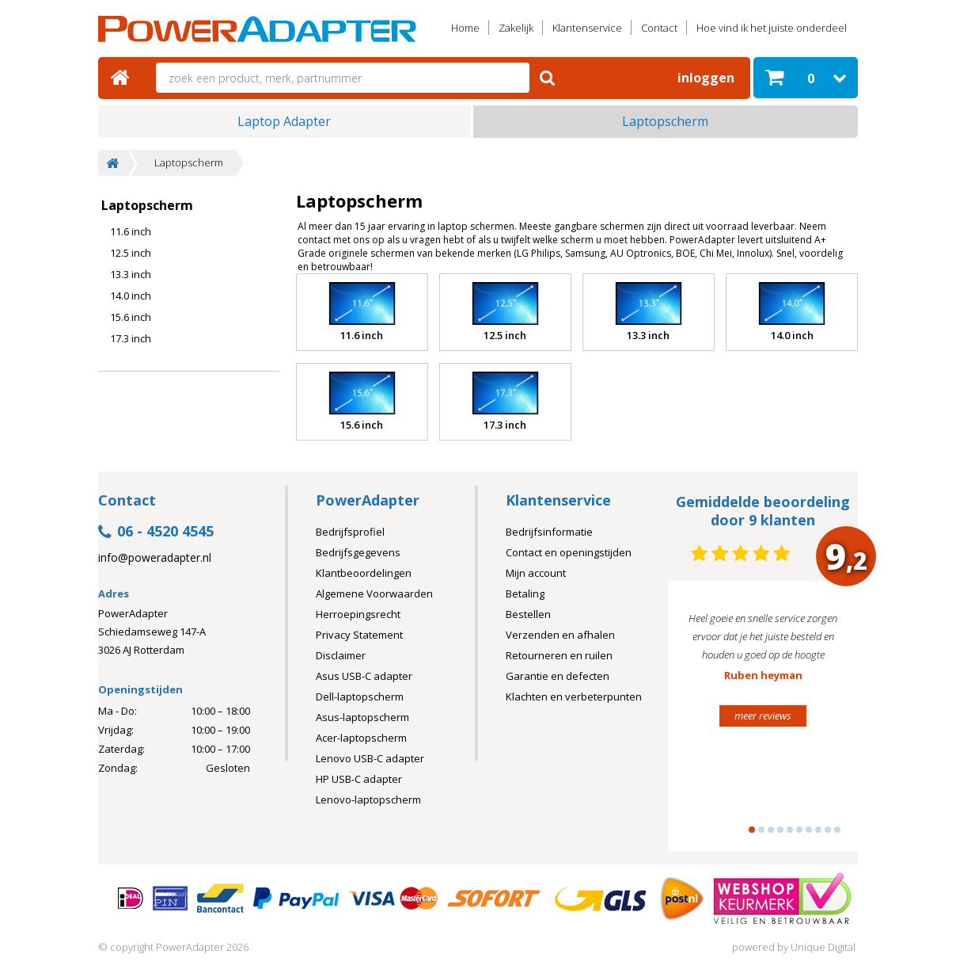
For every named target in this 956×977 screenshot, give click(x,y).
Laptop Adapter (284, 121)
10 (837, 829)
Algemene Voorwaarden (374, 593)
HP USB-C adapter (359, 779)
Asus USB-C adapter (364, 676)
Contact (659, 28)
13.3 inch (130, 274)
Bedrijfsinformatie (549, 532)
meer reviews (762, 715)
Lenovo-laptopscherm (368, 799)
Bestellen (528, 614)
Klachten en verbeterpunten (574, 696)
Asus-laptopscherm (362, 717)
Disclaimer (341, 655)
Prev (704, 722)
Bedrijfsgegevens (358, 552)
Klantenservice (587, 28)
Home (465, 28)
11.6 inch (130, 231)
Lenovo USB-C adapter (370, 758)
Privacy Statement (359, 635)
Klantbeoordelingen (364, 573)
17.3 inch (130, 338)
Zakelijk (516, 28)
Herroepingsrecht (358, 614)
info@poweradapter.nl (154, 557)
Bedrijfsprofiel (350, 532)
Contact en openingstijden (569, 552)
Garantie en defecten (557, 676)
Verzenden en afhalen (560, 635)
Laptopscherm (665, 121)
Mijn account (536, 573)
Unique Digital (823, 947)
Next (821, 722)
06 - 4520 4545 (156, 532)
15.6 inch (130, 317)
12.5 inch (130, 253)
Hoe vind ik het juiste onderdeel (771, 28)
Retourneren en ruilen (559, 655)
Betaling (525, 593)
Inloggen (705, 77)
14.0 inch (130, 295)
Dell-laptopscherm (360, 696)
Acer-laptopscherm (361, 738)
